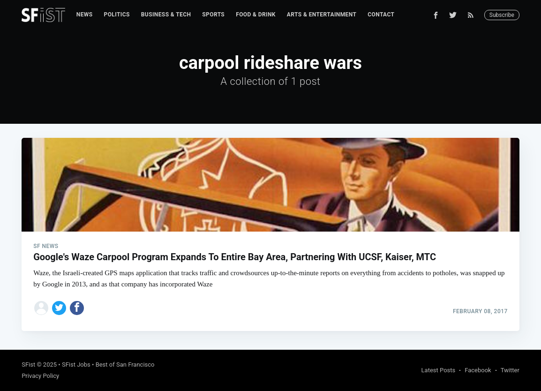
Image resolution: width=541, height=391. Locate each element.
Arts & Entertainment (321, 14)
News (84, 14)
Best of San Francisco (125, 364)
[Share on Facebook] (77, 308)
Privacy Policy (40, 375)
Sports (213, 14)
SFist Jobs (76, 364)
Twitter (510, 370)
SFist (28, 364)
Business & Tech (166, 14)
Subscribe (501, 15)
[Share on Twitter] (59, 308)
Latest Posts (438, 370)
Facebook (478, 370)
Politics (117, 14)
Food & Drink (256, 14)
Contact (381, 14)
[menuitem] (84, 15)
